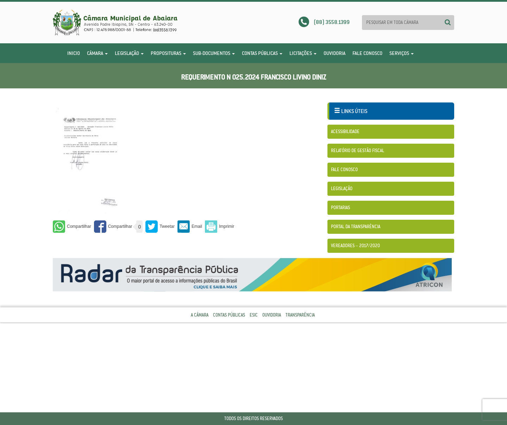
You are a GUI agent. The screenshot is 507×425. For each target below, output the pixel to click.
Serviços (401, 53)
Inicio (73, 53)
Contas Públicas (262, 53)
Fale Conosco (367, 53)
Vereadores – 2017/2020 (355, 245)
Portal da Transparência (355, 226)
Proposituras (168, 53)
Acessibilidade (345, 131)
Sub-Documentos (214, 53)
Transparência (300, 315)
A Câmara (199, 315)
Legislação (129, 53)
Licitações (303, 53)
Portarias (340, 207)
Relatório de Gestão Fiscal (357, 150)
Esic (254, 315)
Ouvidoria (334, 53)
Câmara (97, 53)
